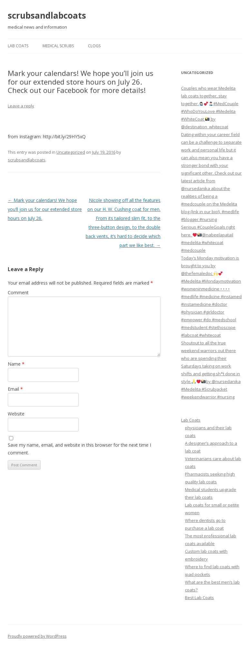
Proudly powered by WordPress (37, 636)
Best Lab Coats (199, 597)
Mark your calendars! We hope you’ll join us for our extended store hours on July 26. (45, 209)
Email (15, 389)
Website (16, 414)
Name (16, 364)
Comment (18, 292)
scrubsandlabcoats (47, 15)
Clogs (94, 46)
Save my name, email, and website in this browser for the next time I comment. (79, 449)
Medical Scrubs (58, 46)
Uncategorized (70, 152)
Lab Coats (18, 46)
